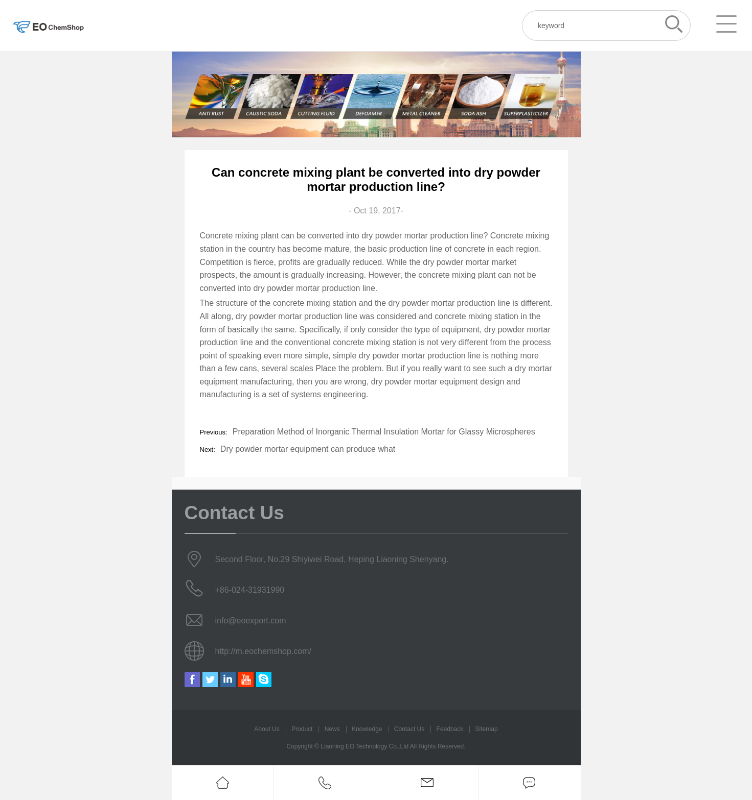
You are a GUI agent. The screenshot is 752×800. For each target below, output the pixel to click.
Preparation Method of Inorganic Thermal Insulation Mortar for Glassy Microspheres (384, 431)
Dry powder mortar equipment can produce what (307, 449)
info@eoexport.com (250, 620)
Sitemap (486, 729)
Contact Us (409, 729)
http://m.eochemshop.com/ (263, 651)
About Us (266, 729)
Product (301, 729)
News (332, 729)
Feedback (450, 729)
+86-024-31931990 (250, 590)
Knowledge (367, 729)
